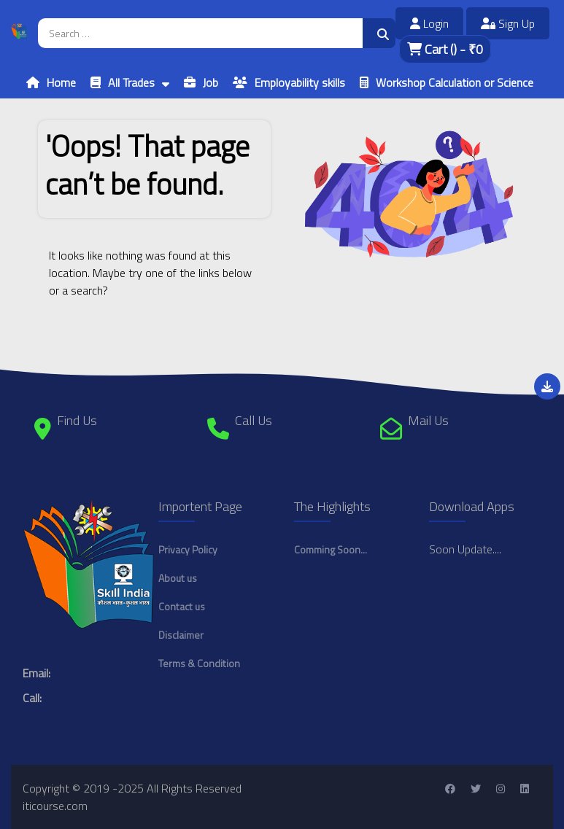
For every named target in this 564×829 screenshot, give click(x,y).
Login (429, 23)
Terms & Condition (199, 663)
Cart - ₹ (445, 49)
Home (61, 82)
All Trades (131, 82)
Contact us (181, 606)
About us (177, 577)
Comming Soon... (330, 549)
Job (210, 82)
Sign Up (508, 23)
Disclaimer (181, 634)
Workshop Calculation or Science (454, 82)
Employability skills (300, 82)
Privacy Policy (187, 549)
